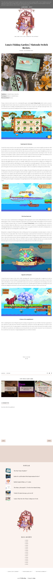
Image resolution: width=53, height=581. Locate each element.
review (8, 373)
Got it (30, 7)
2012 (27, 564)
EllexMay (23, 578)
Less (3, 440)
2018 (27, 553)
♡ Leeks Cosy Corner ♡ (13, 571)
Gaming (3, 373)
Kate (34, 578)
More (49, 440)
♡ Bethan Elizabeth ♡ (41, 571)
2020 (27, 550)
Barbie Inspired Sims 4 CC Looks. (22, 482)
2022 (27, 547)
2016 (27, 557)
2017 (27, 555)
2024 (27, 543)
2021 (27, 548)
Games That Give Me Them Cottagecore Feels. (26, 498)
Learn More (24, 7)
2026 (27, 540)
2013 (27, 562)
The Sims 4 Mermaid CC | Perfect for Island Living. (27, 487)
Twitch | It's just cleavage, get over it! (23, 493)
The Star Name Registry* (20, 471)
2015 (27, 559)
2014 (27, 560)
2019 (27, 552)
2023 (27, 545)
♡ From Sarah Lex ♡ (27, 571)
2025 (27, 541)
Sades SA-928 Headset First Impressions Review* (27, 476)
